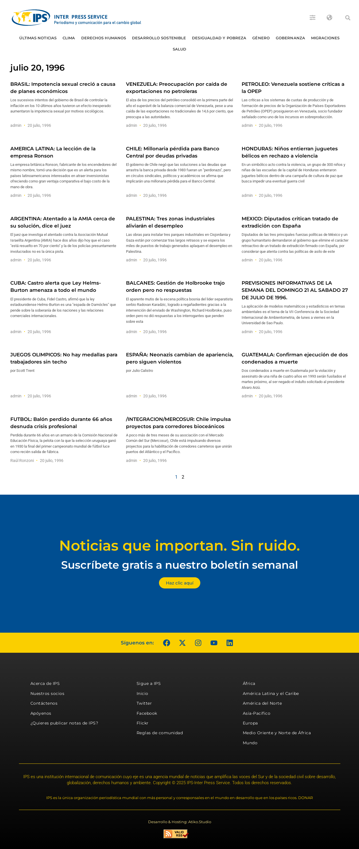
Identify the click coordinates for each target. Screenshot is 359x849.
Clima (69, 38)
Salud (180, 49)
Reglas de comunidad (160, 732)
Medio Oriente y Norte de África (277, 732)
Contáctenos (44, 703)
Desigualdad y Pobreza (219, 38)
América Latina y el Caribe (271, 693)
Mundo (250, 742)
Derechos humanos (103, 38)
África (249, 683)
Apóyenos (40, 713)
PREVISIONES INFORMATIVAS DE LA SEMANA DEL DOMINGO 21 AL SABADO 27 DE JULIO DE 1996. (295, 290)
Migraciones (325, 38)
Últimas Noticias (38, 38)
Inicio (142, 693)
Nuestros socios (47, 693)
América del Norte (262, 703)
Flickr (143, 723)
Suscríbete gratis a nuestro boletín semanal (179, 564)
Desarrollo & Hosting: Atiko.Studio (179, 821)
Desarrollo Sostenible (159, 38)
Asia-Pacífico (257, 713)
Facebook (147, 713)
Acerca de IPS (45, 683)
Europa (250, 723)
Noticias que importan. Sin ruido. (179, 545)
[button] (348, 17)
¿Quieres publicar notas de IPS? (64, 723)
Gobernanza (290, 38)
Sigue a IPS (149, 683)
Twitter (144, 703)
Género (261, 38)
